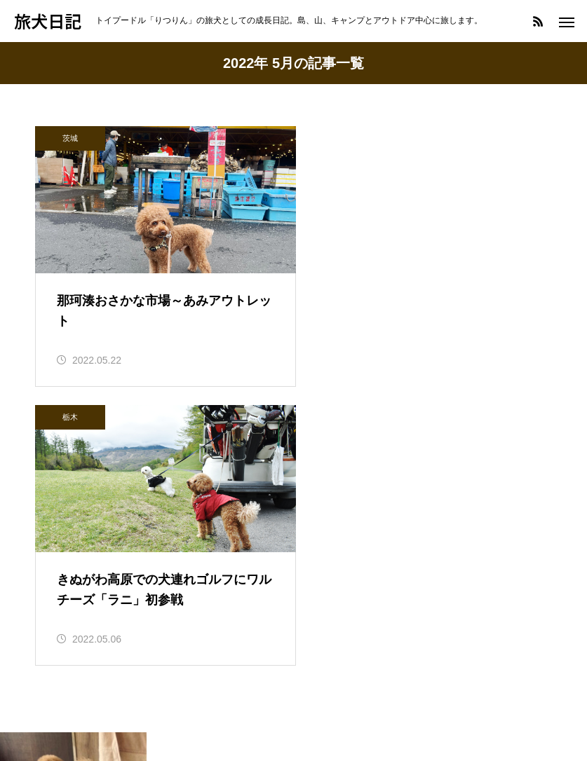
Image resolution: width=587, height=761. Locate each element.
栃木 (339, 138)
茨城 (70, 138)
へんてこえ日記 (74, 667)
